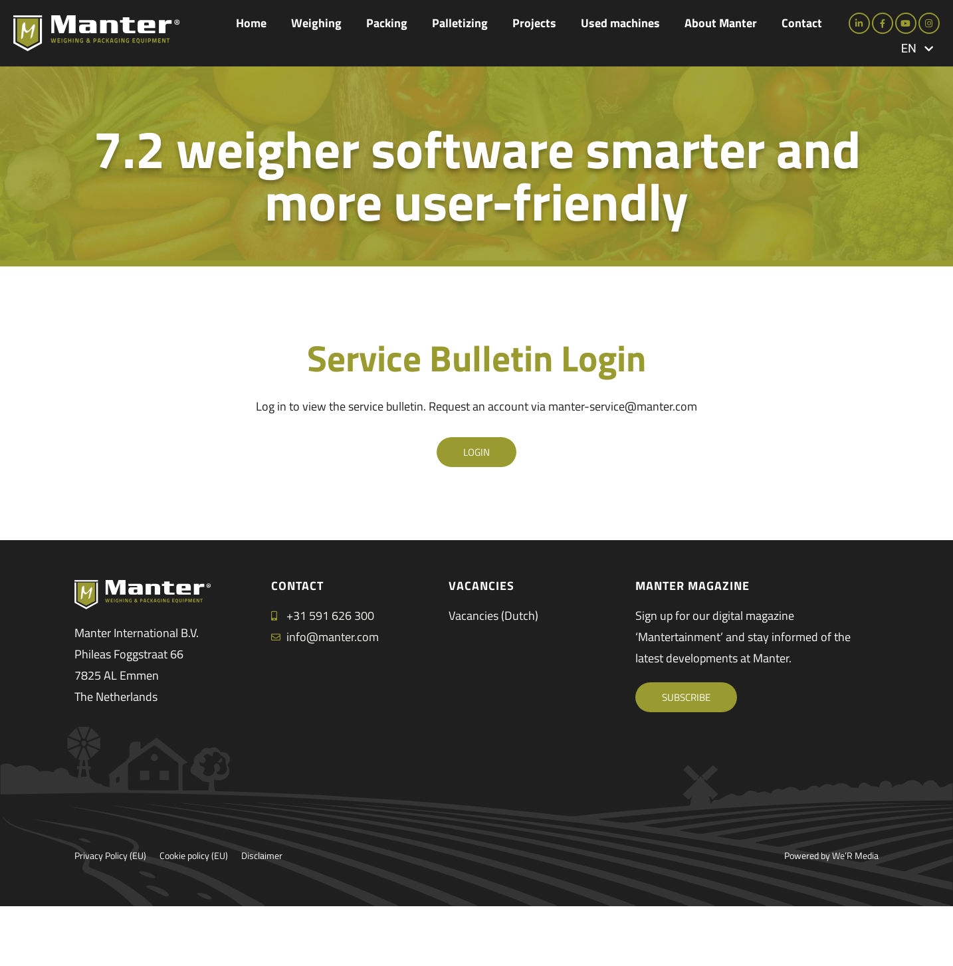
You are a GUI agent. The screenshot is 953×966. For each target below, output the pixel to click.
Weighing (316, 23)
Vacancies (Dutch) (493, 616)
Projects (534, 23)
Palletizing (460, 23)
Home (251, 23)
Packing (386, 23)
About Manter (721, 23)
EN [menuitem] (908, 49)
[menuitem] (917, 48)
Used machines (620, 23)
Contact (802, 23)
